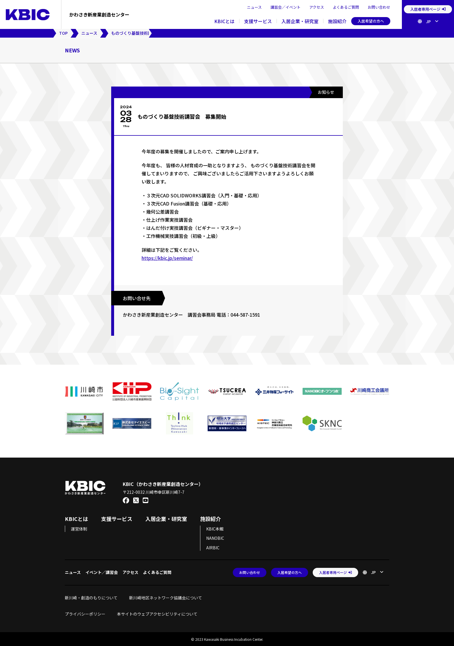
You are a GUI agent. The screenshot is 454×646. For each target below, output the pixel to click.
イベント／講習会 (101, 572)
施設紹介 (337, 21)
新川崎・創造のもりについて (91, 597)
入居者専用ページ (428, 9)
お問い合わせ (379, 7)
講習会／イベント (285, 7)
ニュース (254, 7)
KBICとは (224, 21)
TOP (63, 33)
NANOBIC (215, 538)
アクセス (316, 7)
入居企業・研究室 (299, 21)
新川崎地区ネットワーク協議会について (167, 597)
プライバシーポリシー (85, 613)
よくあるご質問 (346, 7)
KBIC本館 (215, 528)
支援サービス (258, 21)
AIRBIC (212, 547)
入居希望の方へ (371, 21)
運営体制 (79, 528)
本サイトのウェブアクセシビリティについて (157, 613)
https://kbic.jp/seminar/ (167, 257)
